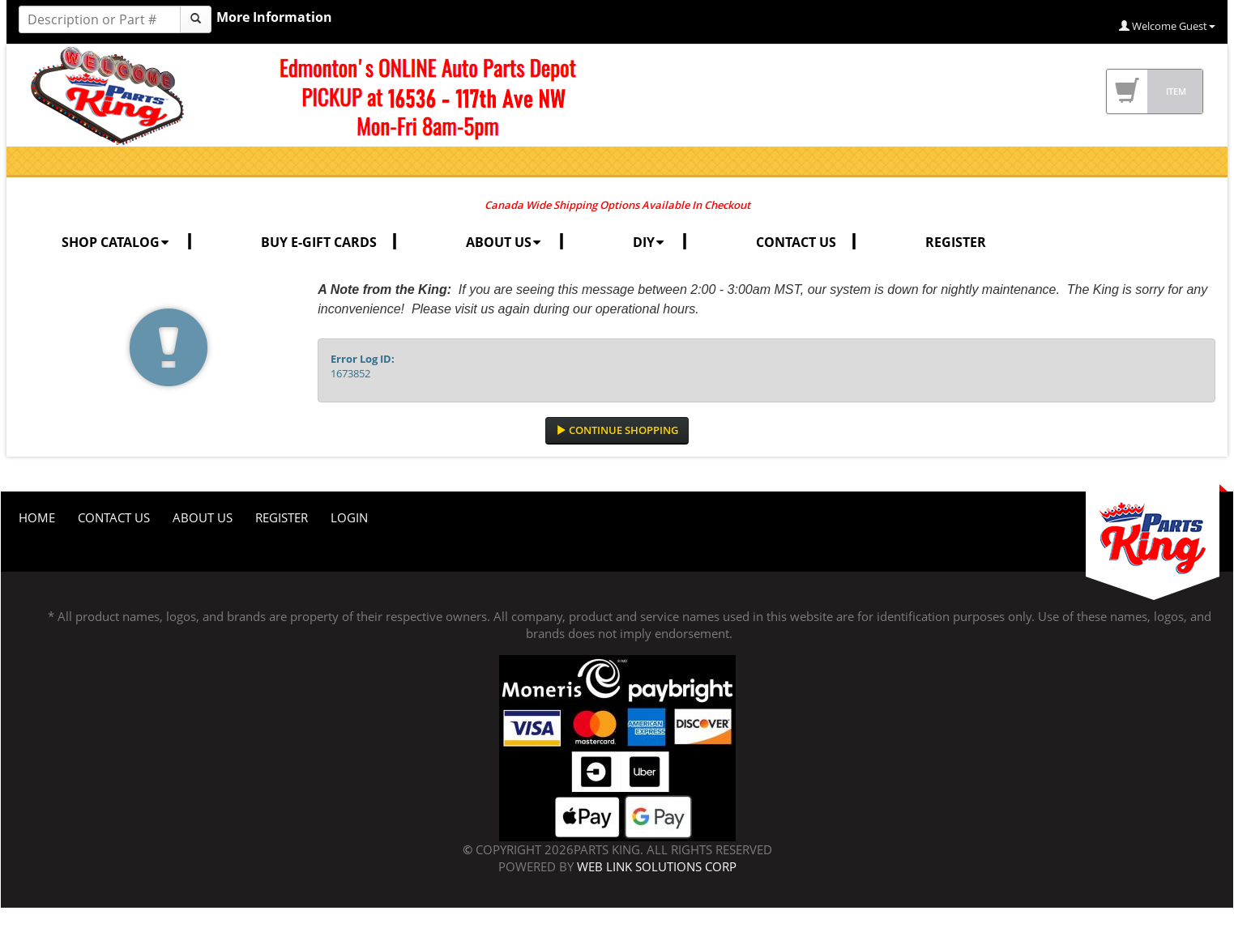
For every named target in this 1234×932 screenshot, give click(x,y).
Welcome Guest (1167, 26)
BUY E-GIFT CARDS (319, 242)
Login (349, 517)
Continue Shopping (617, 430)
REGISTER (955, 242)
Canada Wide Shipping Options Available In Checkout (617, 205)
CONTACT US (796, 242)
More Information (274, 17)
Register (281, 517)
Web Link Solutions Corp (657, 866)
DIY (650, 242)
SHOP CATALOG (117, 242)
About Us (203, 517)
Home (37, 517)
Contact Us (114, 517)
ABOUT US (505, 242)
